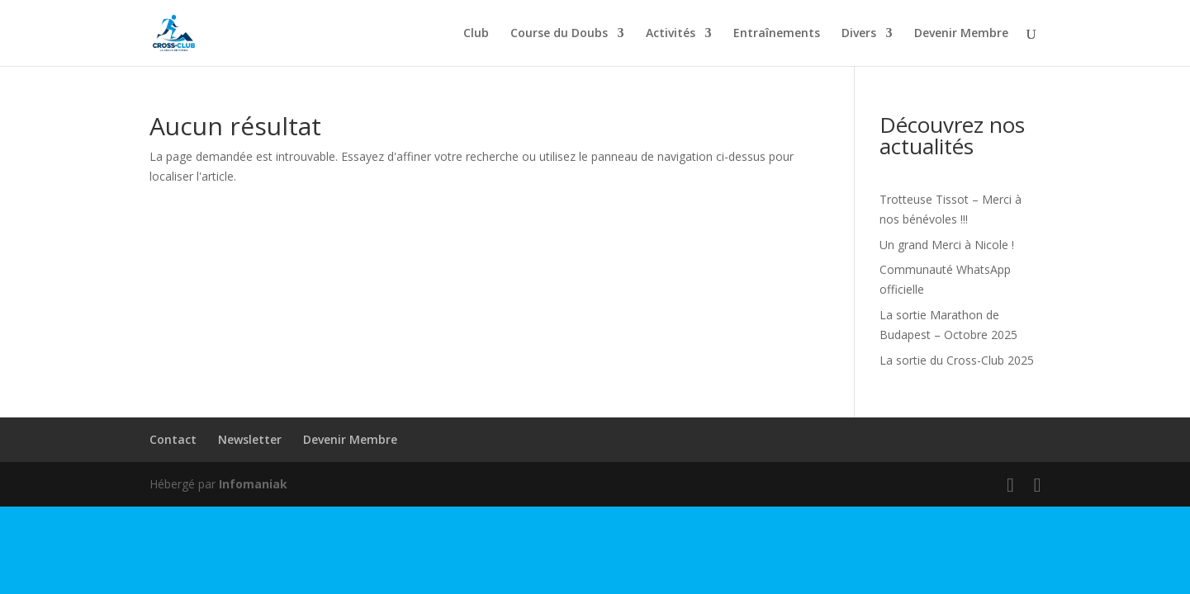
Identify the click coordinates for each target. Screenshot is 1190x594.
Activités (670, 33)
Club (476, 33)
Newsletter (250, 439)
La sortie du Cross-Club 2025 (956, 360)
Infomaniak (253, 484)
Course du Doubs (559, 33)
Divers (859, 33)
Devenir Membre (961, 33)
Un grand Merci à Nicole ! (946, 244)
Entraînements (776, 33)
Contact (173, 439)
